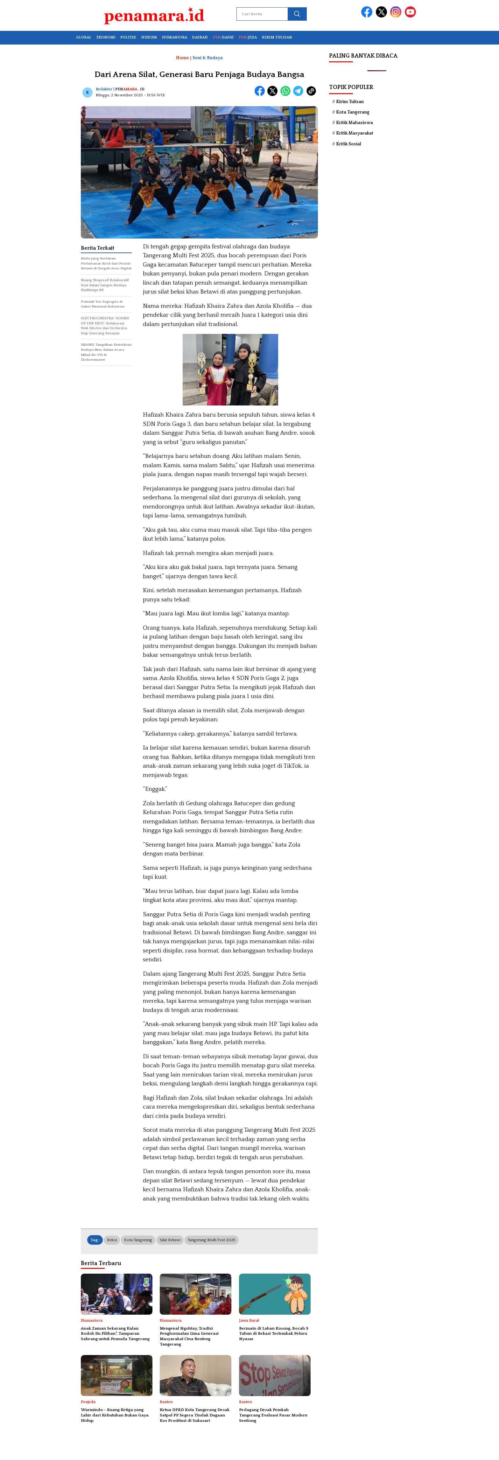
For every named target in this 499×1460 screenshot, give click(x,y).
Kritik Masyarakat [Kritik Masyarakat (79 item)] (354, 133)
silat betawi (169, 1240)
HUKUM (149, 37)
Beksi (112, 1240)
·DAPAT (223, 37)
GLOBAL (83, 37)
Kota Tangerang (138, 1240)
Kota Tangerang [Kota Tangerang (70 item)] (352, 112)
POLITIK (128, 37)
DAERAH (200, 37)
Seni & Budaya (208, 57)
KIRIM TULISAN (277, 37)
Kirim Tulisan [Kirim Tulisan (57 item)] (350, 101)
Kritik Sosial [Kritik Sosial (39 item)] (348, 144)
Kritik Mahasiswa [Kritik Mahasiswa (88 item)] (354, 122)
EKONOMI (106, 37)
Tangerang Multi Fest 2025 (211, 1240)
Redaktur (104, 89)
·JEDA (248, 37)
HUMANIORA (174, 37)
